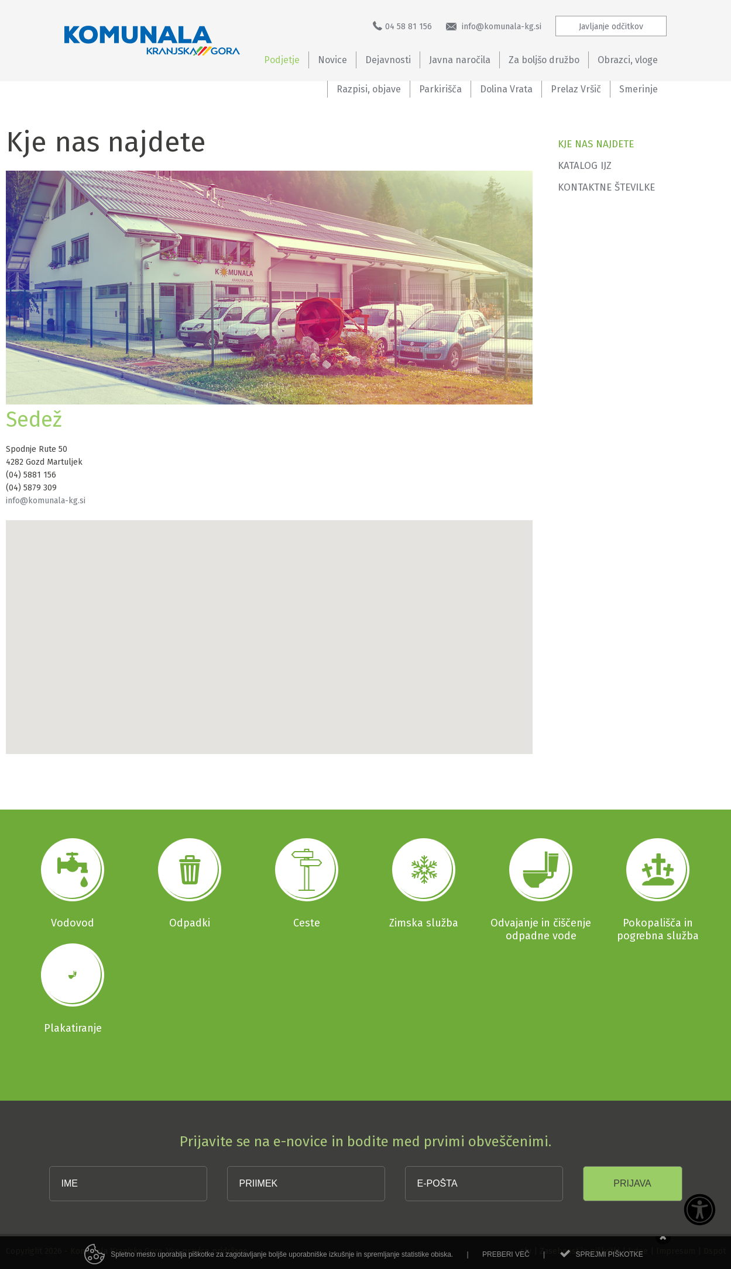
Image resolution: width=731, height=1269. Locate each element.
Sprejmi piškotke (609, 1261)
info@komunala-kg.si (493, 27)
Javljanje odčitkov (611, 27)
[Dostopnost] (699, 1210)
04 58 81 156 (402, 27)
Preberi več (506, 1261)
